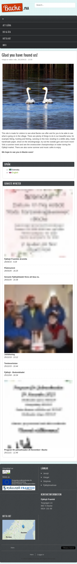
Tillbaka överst (68, 548)
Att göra (7, 25)
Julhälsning (9, 354)
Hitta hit (7, 38)
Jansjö (46, 473)
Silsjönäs (47, 481)
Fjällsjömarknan (49, 485)
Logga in (40, 555)
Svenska (14, 170)
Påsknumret (9, 268)
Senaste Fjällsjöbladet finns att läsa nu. (21, 277)
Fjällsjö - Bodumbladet (14, 372)
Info (4, 45)
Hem (12, 548)
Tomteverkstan (10, 363)
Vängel (46, 477)
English (13, 172)
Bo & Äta (7, 31)
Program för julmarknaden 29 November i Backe (25, 450)
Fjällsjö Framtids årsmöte (15, 259)
